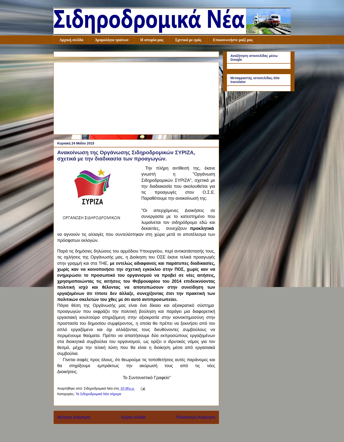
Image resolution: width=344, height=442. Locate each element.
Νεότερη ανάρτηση (74, 417)
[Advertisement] (136, 97)
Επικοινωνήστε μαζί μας (233, 40)
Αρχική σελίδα (71, 40)
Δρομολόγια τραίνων (112, 40)
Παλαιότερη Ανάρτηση (195, 417)
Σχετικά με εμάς (188, 40)
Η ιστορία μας (151, 40)
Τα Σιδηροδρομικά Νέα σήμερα (98, 394)
